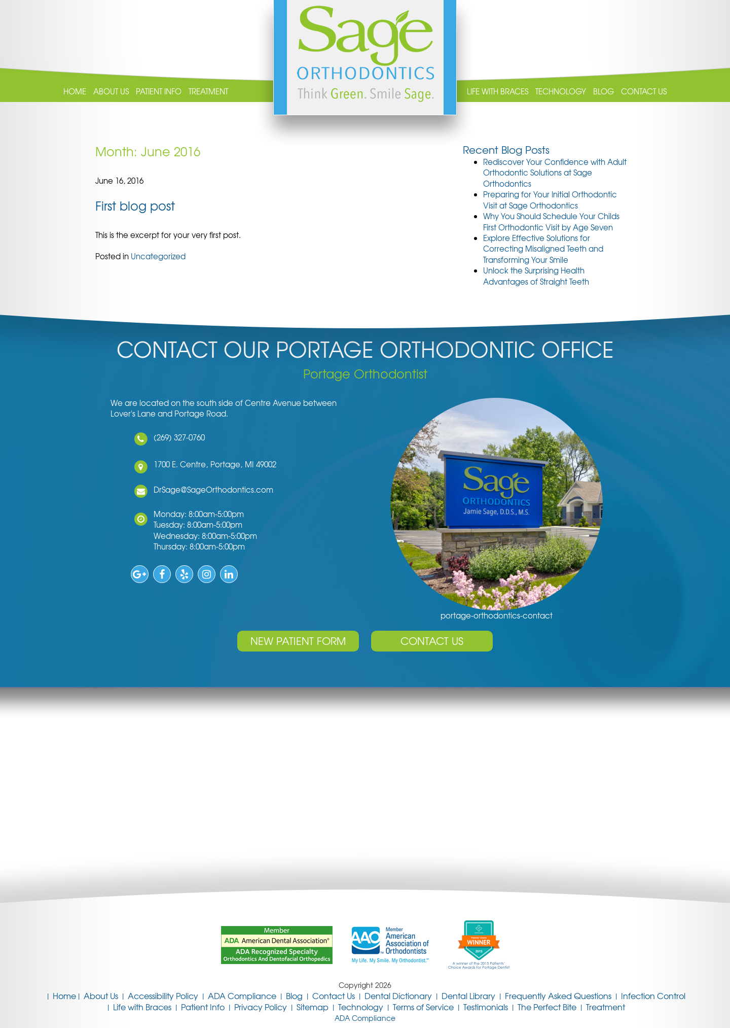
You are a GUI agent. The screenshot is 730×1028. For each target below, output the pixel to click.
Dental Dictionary (398, 995)
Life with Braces (497, 91)
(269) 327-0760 (176, 437)
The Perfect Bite (547, 1007)
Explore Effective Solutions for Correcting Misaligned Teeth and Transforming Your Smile (543, 248)
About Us (111, 91)
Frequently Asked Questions (558, 995)
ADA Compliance (242, 995)
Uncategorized (158, 256)
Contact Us (644, 91)
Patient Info (158, 91)
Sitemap (312, 1007)
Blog (603, 91)
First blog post (135, 205)
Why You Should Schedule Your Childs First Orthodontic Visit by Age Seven (551, 221)
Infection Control (653, 995)
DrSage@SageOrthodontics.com (211, 489)
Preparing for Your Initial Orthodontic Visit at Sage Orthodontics (550, 200)
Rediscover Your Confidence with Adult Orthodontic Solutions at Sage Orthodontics (555, 172)
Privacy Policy (260, 1007)
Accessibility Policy (163, 995)
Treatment (208, 91)
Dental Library (468, 995)
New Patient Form (298, 640)
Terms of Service (423, 1007)
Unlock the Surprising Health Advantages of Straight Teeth (536, 276)
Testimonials (485, 1007)
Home (74, 91)
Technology (560, 91)
